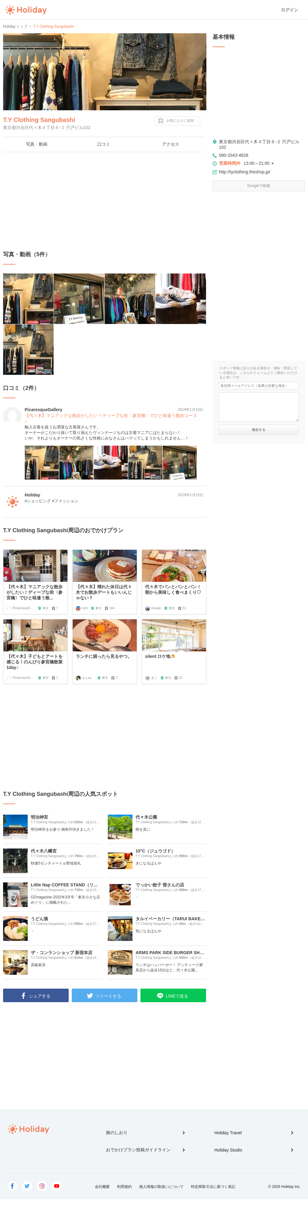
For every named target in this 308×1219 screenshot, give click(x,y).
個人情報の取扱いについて (161, 1187)
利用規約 (124, 1187)
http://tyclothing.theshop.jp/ (244, 171)
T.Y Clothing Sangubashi (39, 119)
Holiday (26, 10)
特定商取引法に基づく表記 (213, 1187)
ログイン (289, 9)
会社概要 (102, 1187)
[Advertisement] (104, 201)
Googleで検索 (258, 186)
